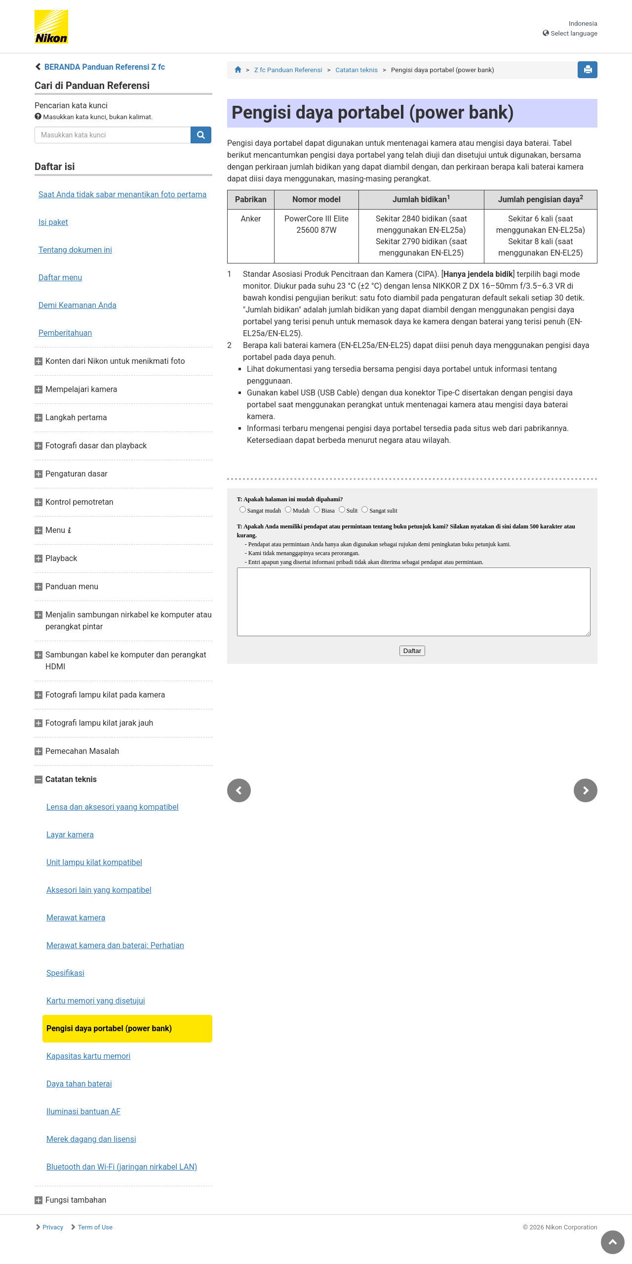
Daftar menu (60, 277)
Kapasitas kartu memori (88, 1056)
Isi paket (53, 222)
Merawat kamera (75, 917)
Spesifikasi (65, 973)
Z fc (288, 70)
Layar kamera (70, 834)
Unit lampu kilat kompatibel (94, 862)
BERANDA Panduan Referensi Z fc (104, 67)
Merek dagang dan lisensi (91, 1139)
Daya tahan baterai (79, 1084)
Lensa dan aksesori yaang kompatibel (112, 807)
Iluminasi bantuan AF (83, 1111)
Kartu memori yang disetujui (95, 1000)
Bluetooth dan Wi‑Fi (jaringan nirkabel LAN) (121, 1167)
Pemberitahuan (65, 333)
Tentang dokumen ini (75, 250)
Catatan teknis (357, 70)
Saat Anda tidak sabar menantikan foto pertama (123, 194)
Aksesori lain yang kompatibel (99, 890)
